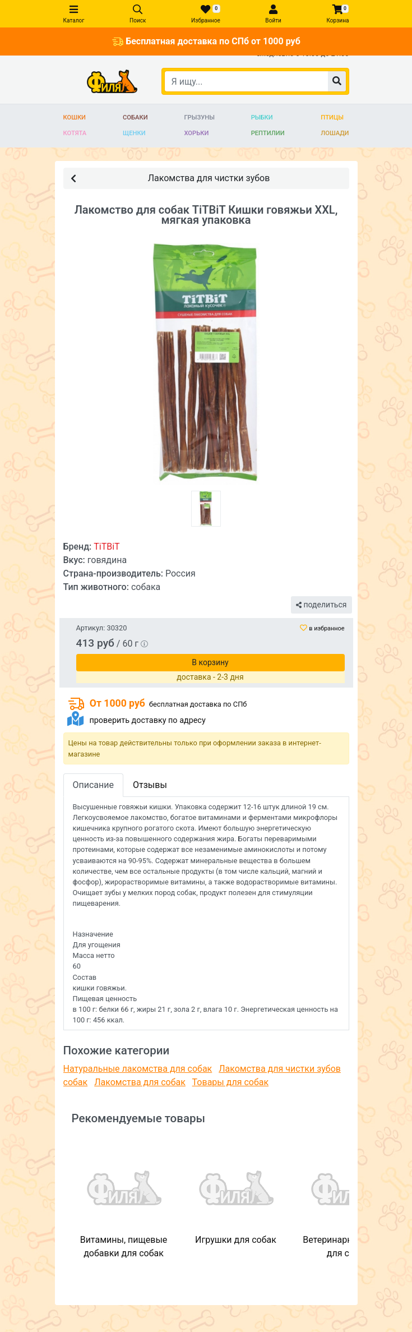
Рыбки (262, 117)
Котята (75, 133)
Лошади (335, 133)
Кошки (74, 117)
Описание (93, 785)
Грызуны (199, 117)
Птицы (332, 117)
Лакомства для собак (140, 1082)
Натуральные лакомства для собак (137, 1068)
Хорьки (196, 133)
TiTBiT (106, 546)
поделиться (321, 604)
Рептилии (268, 133)
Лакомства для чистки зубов (170, 177)
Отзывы (150, 785)
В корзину (210, 662)
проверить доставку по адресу (147, 720)
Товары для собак (230, 1082)
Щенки (134, 133)
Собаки (135, 117)
